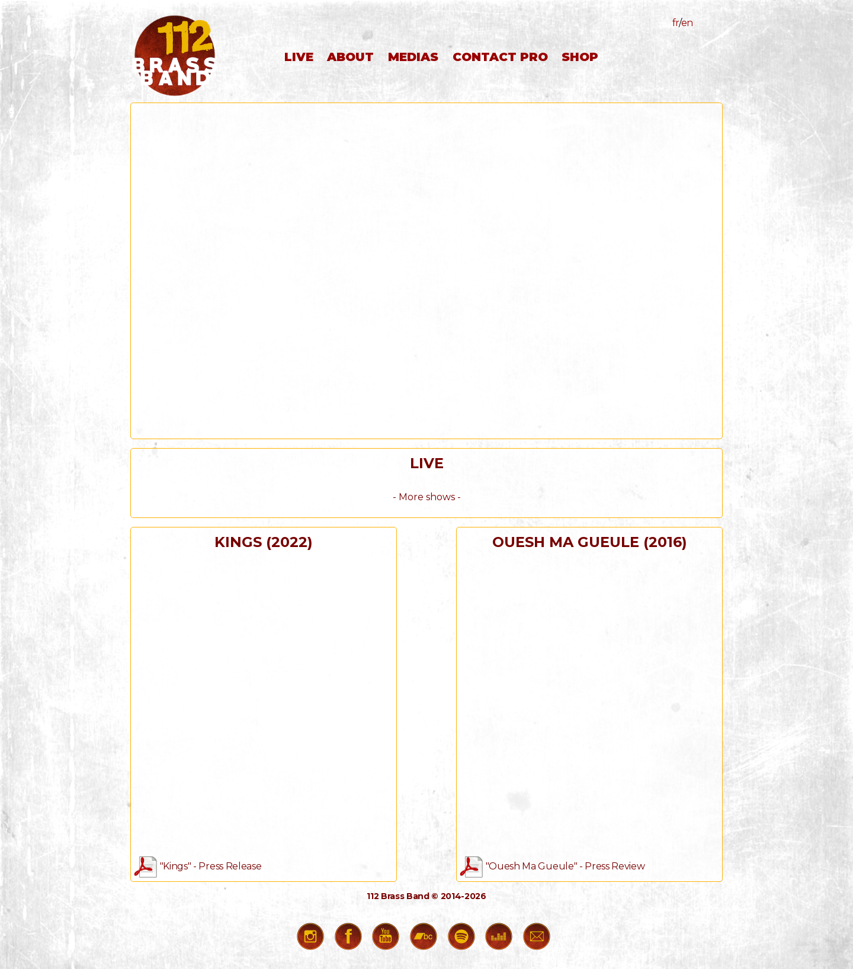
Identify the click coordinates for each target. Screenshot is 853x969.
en (687, 22)
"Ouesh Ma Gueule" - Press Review (552, 866)
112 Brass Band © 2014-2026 (426, 896)
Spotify (464, 939)
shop (580, 57)
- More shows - (427, 497)
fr (675, 22)
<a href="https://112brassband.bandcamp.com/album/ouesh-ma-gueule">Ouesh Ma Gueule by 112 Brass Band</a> (589, 702)
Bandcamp (426, 939)
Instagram (313, 939)
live (298, 57)
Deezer (502, 939)
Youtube (388, 939)
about (350, 57)
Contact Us (539, 939)
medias (413, 57)
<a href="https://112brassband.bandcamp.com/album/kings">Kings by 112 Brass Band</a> (263, 702)
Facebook (351, 939)
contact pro (500, 57)
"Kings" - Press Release (197, 866)
